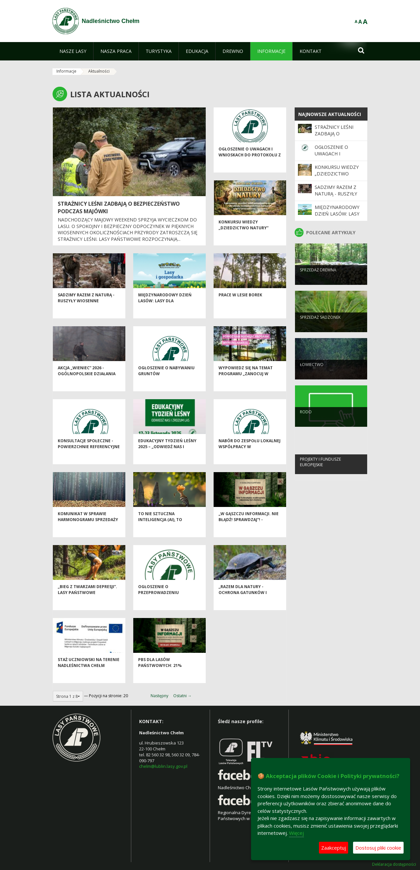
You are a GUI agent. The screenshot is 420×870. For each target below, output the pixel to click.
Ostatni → (182, 695)
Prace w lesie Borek (240, 307)
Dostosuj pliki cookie (378, 847)
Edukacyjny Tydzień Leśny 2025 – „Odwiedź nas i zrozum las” (167, 459)
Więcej (296, 833)
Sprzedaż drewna (318, 281)
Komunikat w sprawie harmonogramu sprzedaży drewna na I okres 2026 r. (88, 531)
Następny (159, 695)
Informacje (66, 71)
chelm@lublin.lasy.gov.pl (163, 766)
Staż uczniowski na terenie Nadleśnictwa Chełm (88, 674)
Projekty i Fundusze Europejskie (320, 472)
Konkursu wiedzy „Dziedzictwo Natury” (243, 237)
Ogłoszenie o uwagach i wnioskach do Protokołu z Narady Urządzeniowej (250, 167)
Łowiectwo (312, 375)
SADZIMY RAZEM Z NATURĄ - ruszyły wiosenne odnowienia (86, 313)
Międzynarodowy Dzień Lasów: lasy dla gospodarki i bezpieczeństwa (165, 316)
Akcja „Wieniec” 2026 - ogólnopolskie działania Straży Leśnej (87, 386)
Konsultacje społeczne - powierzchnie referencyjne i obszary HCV (89, 459)
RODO (306, 422)
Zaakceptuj (333, 847)
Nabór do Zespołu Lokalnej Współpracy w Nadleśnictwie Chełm (250, 459)
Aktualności (99, 71)
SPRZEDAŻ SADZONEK (320, 328)
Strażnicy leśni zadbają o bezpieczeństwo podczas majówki (336, 137)
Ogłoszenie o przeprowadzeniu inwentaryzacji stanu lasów (163, 607)
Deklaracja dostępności (394, 864)
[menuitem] (72, 51)
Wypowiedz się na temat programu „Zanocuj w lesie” (246, 386)
